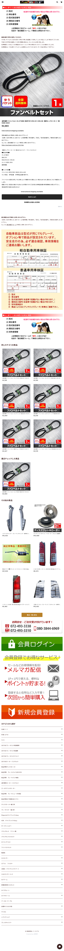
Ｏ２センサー (4, 858)
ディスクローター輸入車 (8, 804)
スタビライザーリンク (7, 874)
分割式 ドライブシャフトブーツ (10, 869)
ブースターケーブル (6, 901)
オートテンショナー (6, 826)
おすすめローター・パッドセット (9, 761)
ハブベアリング (5, 917)
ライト (3, 740)
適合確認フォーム (11, 224)
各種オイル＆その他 (6, 906)
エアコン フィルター (7, 863)
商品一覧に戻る (32, 615)
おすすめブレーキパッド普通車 (9, 751)
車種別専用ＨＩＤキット (7, 885)
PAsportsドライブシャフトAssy (10, 815)
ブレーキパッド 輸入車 (8, 810)
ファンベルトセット (6, 847)
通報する (60, 206)
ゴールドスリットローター (8, 788)
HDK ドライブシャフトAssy (9, 820)
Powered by (32, 934)
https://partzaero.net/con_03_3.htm (13, 145)
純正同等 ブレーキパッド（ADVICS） (11, 772)
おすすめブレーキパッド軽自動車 (10, 745)
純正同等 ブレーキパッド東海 (9, 777)
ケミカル (3, 912)
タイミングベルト (6, 842)
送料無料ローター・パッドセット (10, 783)
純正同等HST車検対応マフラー (10, 799)
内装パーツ (4, 729)
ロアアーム (4, 879)
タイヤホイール (5, 895)
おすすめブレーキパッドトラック (10, 756)
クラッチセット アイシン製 (8, 831)
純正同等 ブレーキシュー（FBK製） (11, 793)
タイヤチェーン (5, 890)
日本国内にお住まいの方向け (32, 202)
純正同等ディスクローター (8, 767)
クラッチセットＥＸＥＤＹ (8, 836)
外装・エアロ (4, 734)
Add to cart (32, 197)
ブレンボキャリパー (6, 922)
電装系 (3, 853)
